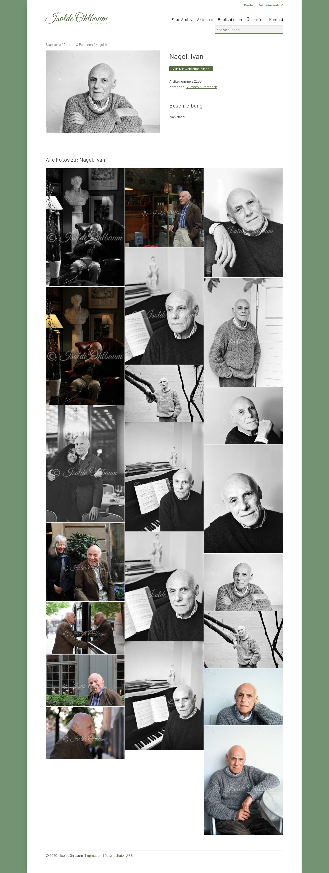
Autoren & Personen (78, 44)
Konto (248, 5)
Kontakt (276, 19)
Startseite (53, 44)
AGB (129, 855)
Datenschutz (114, 855)
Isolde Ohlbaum (76, 18)
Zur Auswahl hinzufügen (191, 68)
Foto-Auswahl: (270, 5)
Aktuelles (205, 19)
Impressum (93, 855)
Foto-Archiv (181, 19)
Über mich (256, 19)
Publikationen (230, 19)
